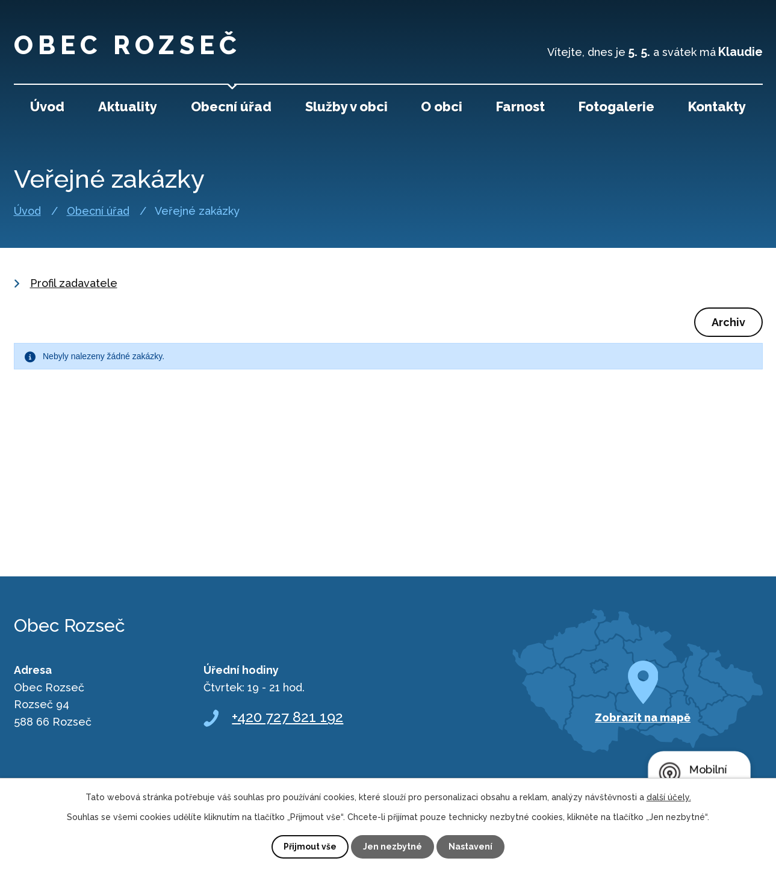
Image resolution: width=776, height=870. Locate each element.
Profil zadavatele (73, 283)
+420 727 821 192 (287, 717)
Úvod (27, 211)
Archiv (728, 322)
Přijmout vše (310, 846)
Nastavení (470, 846)
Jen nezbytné (392, 846)
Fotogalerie (616, 106)
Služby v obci (346, 106)
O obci (441, 106)
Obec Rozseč (127, 45)
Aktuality (127, 106)
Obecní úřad (98, 211)
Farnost (520, 106)
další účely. (669, 797)
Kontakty (717, 106)
